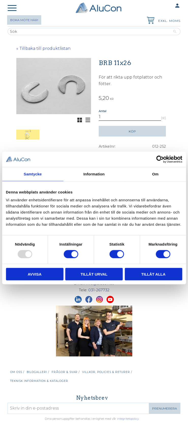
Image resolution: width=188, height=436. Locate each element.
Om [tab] (155, 174)
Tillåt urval (93, 274)
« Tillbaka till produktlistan (43, 48)
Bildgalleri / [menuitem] (38, 372)
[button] (12, 8)
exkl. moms (169, 21)
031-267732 (98, 290)
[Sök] (174, 31)
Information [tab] (94, 174)
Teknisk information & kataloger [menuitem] (39, 381)
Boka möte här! (24, 20)
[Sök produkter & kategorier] (88, 31)
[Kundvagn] (149, 21)
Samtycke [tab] (33, 174)
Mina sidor (167, 6)
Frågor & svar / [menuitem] (66, 372)
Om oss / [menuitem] (17, 372)
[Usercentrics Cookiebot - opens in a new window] (160, 159)
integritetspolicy (128, 418)
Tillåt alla (153, 274)
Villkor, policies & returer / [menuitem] (107, 372)
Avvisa (35, 274)
